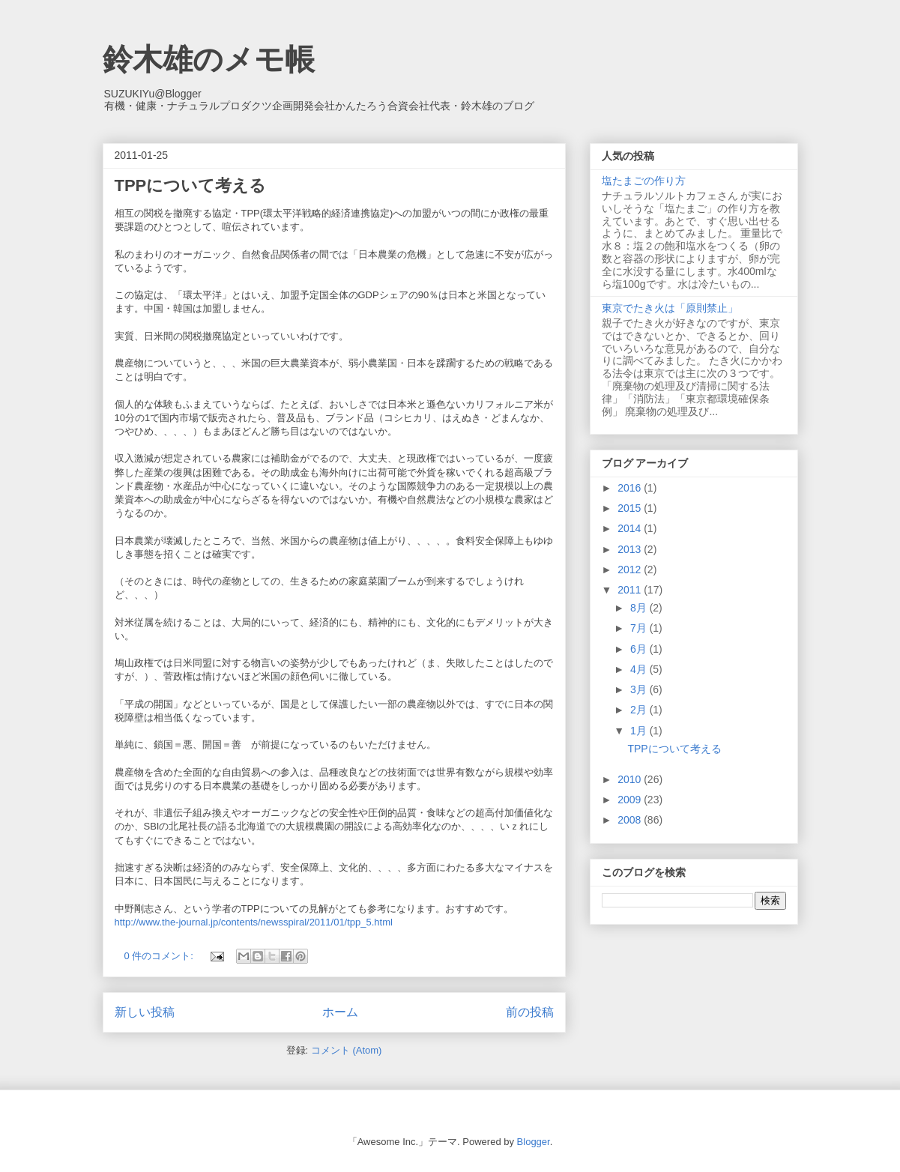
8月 (640, 608)
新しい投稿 (145, 1012)
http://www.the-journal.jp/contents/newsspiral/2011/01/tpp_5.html (254, 922)
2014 (630, 528)
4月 (640, 669)
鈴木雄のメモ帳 (209, 59)
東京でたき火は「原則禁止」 (670, 308)
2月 (640, 710)
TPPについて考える (191, 185)
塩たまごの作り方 (644, 181)
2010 (630, 779)
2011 (630, 590)
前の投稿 (530, 1012)
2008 (630, 820)
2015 (630, 508)
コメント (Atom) (346, 1050)
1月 (640, 731)
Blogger (533, 1141)
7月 (640, 628)
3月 (640, 689)
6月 (640, 649)
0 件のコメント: (160, 955)
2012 (630, 570)
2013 (630, 549)
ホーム (340, 1012)
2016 (630, 488)
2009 (630, 800)
